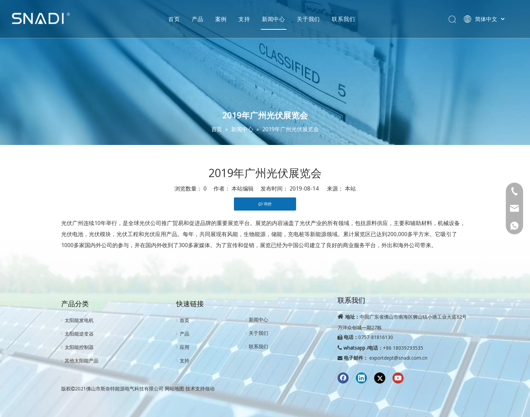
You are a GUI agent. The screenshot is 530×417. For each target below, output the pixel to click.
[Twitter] (379, 378)
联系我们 (351, 19)
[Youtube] (398, 378)
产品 (206, 19)
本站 (350, 188)
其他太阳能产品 (81, 360)
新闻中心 (281, 19)
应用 (184, 347)
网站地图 (174, 388)
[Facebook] (343, 378)
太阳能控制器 (79, 347)
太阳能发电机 (79, 320)
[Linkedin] (361, 378)
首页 (182, 19)
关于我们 (316, 19)
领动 (210, 388)
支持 (252, 19)
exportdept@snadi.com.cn (398, 358)
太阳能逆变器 (79, 333)
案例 (229, 19)
